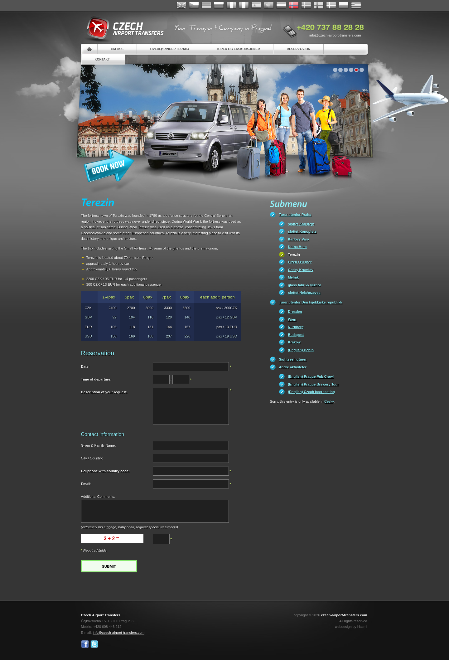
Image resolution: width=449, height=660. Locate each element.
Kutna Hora (297, 247)
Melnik (293, 277)
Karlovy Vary (298, 239)
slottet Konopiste (302, 231)
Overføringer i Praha (170, 49)
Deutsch (206, 6)
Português (269, 6)
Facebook (85, 644)
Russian (219, 6)
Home (89, 49)
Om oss (117, 49)
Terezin (294, 254)
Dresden (295, 311)
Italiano (244, 6)
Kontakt (102, 59)
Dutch (281, 6)
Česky (194, 6)
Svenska (306, 6)
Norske (294, 6)
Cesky (329, 401)
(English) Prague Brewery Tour (313, 384)
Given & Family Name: (98, 445)
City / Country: (92, 458)
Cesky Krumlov (300, 270)
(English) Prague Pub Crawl (311, 376)
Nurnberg (296, 327)
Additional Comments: (98, 496)
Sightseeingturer (293, 359)
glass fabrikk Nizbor (304, 285)
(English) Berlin (301, 350)
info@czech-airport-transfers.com (335, 35)
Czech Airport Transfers (123, 28)
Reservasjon (298, 49)
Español (256, 6)
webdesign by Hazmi (351, 626)
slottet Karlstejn (301, 224)
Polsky (344, 6)
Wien (292, 319)
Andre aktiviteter (293, 367)
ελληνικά (356, 6)
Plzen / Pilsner (300, 262)
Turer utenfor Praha (295, 214)
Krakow (294, 342)
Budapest (296, 335)
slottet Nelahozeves (304, 292)
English (181, 6)
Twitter (94, 644)
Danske (331, 6)
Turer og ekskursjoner (238, 49)
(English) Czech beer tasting (311, 392)
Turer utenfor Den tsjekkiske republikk (310, 302)
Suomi (319, 6)
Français (231, 6)
